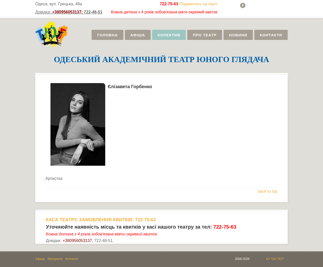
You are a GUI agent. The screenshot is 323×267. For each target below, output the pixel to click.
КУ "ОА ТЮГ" (275, 259)
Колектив (169, 35)
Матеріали (55, 259)
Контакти (271, 35)
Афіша (137, 35)
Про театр (205, 35)
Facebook (243, 5)
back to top (268, 191)
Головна (107, 35)
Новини (238, 35)
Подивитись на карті (198, 4)
